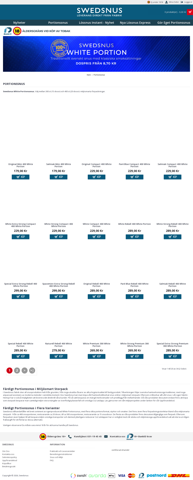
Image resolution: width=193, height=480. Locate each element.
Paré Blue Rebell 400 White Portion (134, 284)
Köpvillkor (6, 463)
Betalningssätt (8, 466)
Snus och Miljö (56, 457)
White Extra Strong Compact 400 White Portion (20, 225)
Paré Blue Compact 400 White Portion (134, 165)
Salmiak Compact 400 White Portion (172, 165)
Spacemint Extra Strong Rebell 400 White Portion (58, 284)
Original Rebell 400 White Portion (96, 284)
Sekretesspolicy (9, 457)
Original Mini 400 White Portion (20, 165)
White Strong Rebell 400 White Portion (172, 225)
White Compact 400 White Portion (96, 225)
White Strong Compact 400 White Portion (58, 225)
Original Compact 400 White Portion (96, 165)
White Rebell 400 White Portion (134, 223)
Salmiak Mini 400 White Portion (58, 165)
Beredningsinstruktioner (61, 454)
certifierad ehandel (120, 450)
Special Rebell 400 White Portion (20, 344)
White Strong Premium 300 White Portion (134, 344)
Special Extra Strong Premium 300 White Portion (172, 344)
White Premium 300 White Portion (96, 344)
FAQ (52, 460)
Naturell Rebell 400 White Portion (58, 344)
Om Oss (5, 451)
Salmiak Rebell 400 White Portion (172, 284)
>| (32, 370)
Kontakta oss (8, 454)
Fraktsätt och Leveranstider (62, 451)
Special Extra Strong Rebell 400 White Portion (20, 284)
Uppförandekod (9, 460)
